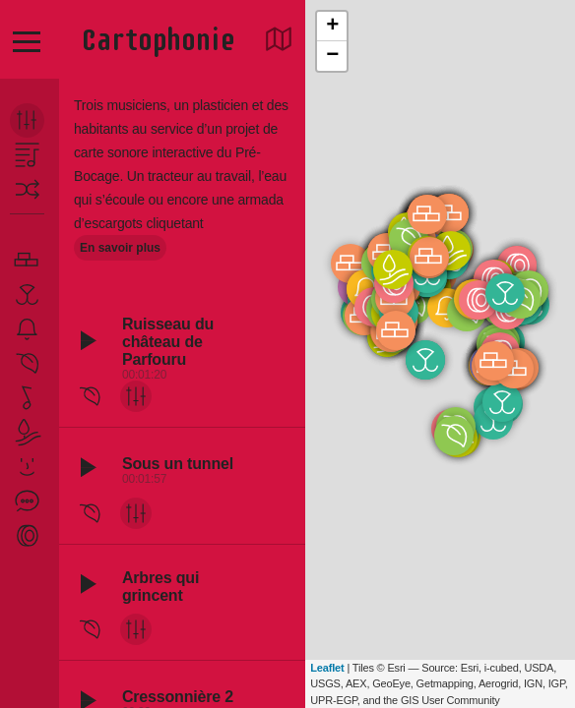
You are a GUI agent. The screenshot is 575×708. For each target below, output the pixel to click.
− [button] (332, 56)
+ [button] (332, 26)
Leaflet (327, 668)
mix (137, 396)
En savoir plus (120, 248)
